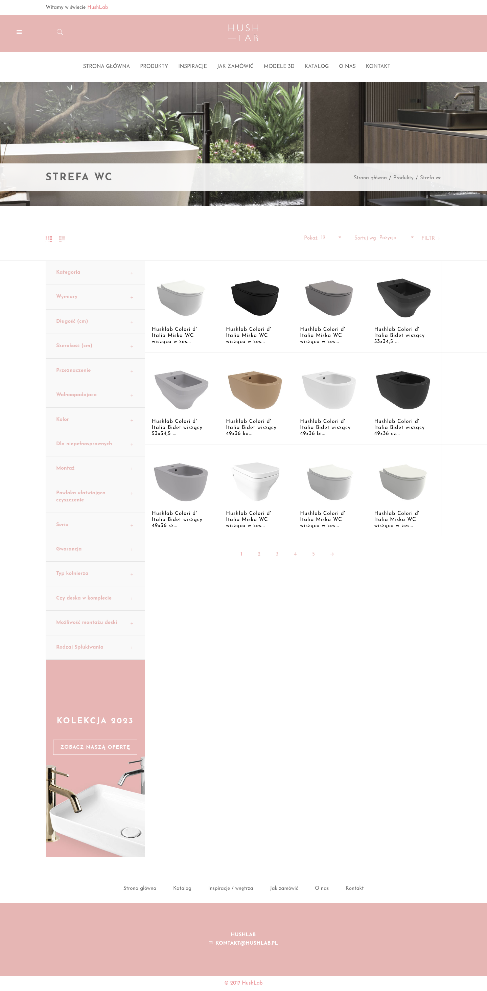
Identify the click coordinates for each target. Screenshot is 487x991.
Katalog (182, 888)
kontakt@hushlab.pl (246, 943)
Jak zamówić (284, 888)
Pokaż (311, 238)
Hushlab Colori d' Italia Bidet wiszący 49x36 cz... (399, 427)
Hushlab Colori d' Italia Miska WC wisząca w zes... (174, 335)
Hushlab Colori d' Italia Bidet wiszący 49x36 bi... (325, 427)
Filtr (429, 238)
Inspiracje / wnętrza (230, 888)
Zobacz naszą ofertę (95, 747)
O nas (322, 888)
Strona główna (370, 178)
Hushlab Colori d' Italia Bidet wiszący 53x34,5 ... (399, 335)
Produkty (403, 178)
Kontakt (355, 888)
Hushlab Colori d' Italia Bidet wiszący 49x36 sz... (177, 519)
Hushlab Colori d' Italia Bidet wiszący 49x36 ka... (251, 427)
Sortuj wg (365, 238)
